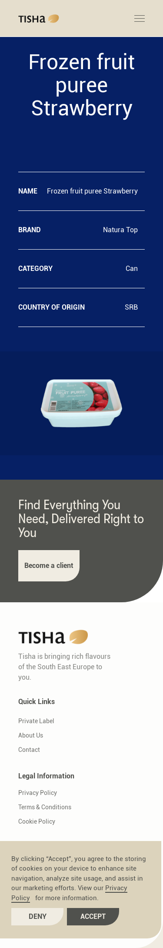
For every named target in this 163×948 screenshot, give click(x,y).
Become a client (48, 565)
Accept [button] (93, 916)
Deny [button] (38, 916)
